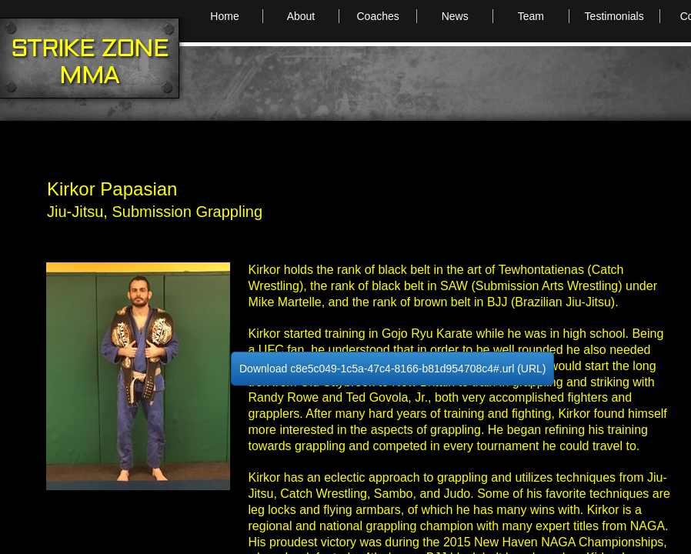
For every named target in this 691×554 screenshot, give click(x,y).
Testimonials (614, 16)
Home (224, 16)
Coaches (377, 16)
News (455, 16)
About (301, 16)
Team (531, 16)
